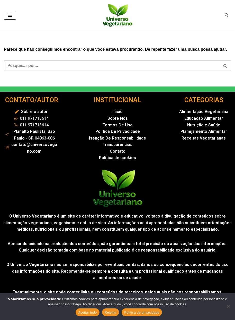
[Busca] (227, 15)
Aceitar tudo (87, 312)
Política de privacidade (141, 312)
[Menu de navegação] (10, 15)
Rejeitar (111, 312)
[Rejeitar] (228, 306)
